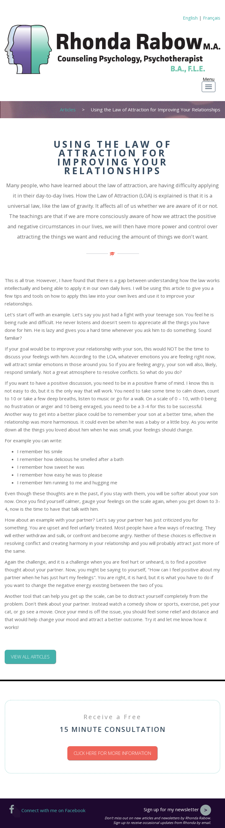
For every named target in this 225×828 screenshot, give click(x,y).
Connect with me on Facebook (47, 810)
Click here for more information (112, 753)
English (190, 18)
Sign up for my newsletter (177, 809)
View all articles (30, 657)
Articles (68, 109)
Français (211, 18)
